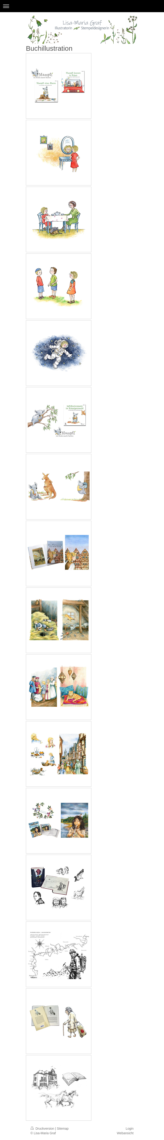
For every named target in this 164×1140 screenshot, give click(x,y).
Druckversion (42, 1128)
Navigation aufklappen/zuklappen (82, 6)
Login (130, 1128)
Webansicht (125, 1133)
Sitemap (62, 1128)
